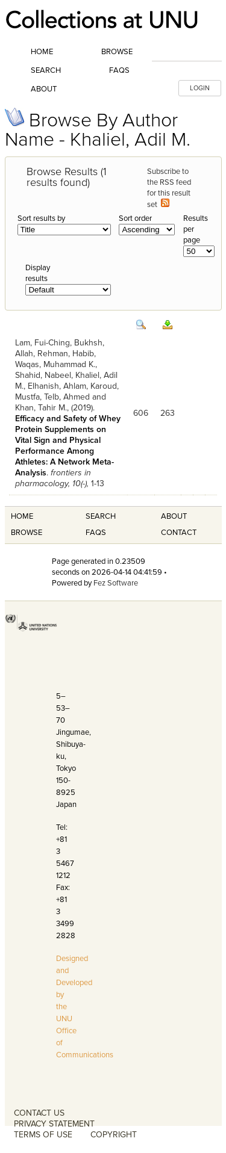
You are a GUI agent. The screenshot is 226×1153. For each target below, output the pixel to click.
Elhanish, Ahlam (57, 386)
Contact (178, 532)
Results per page (195, 229)
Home (42, 52)
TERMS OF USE (43, 1135)
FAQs (119, 70)
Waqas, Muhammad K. (55, 364)
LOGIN (200, 88)
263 (167, 413)
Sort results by (41, 218)
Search (46, 70)
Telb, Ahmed (67, 397)
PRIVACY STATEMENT (54, 1124)
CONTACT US (39, 1113)
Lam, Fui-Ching (42, 343)
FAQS (96, 532)
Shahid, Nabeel (43, 375)
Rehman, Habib (65, 353)
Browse (117, 52)
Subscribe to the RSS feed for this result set (169, 188)
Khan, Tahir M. (41, 408)
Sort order (135, 218)
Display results (37, 273)
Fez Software (115, 583)
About (44, 89)
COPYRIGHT (113, 1135)
